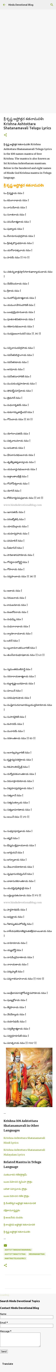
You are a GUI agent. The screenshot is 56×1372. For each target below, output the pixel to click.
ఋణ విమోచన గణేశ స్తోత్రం (16, 1196)
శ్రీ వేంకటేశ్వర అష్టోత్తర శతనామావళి (20, 1203)
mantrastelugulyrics (15, 1258)
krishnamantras (37, 1254)
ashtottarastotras (15, 1254)
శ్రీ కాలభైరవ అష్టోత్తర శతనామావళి (19, 1224)
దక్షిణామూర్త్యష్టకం (12, 1210)
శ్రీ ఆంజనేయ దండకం (13, 1217)
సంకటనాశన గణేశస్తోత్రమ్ (15, 1174)
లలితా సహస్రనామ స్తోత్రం (15, 1188)
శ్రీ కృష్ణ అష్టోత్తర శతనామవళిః (17, 1231)
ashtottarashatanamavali (18, 1250)
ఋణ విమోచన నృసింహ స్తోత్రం (18, 1181)
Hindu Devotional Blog (20, 4)
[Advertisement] (28, 84)
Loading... (5, 1295)
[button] (5, 135)
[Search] (52, 4)
